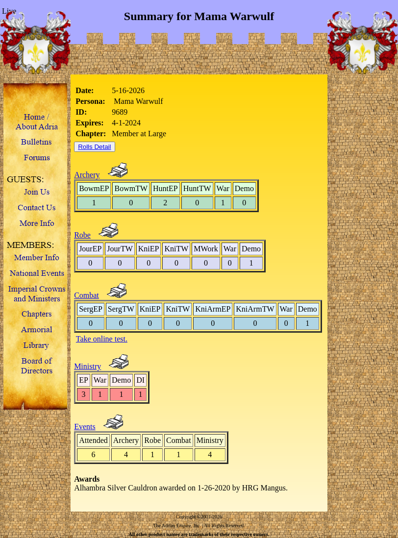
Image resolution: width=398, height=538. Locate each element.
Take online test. (101, 339)
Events (85, 426)
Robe (82, 235)
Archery (87, 175)
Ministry (87, 366)
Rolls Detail (94, 146)
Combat (86, 295)
